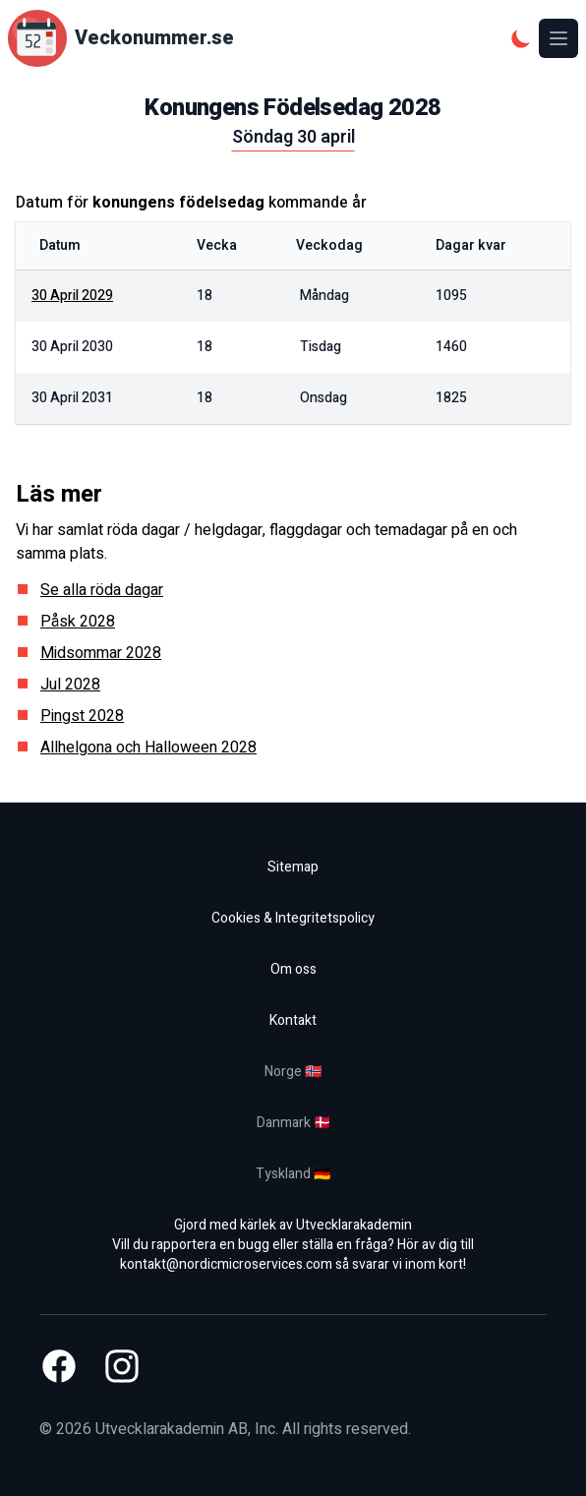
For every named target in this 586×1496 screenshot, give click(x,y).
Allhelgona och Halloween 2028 (148, 747)
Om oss (293, 969)
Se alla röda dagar (101, 590)
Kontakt (293, 1020)
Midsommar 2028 (100, 653)
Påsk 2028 (77, 621)
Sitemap (293, 867)
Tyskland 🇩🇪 (293, 1174)
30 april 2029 (72, 295)
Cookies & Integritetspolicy (293, 918)
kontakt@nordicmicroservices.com (226, 1264)
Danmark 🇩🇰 (293, 1122)
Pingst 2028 (82, 716)
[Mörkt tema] (521, 38)
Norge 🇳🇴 (293, 1071)
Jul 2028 (70, 684)
